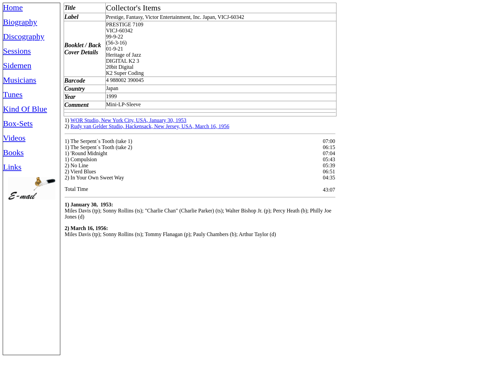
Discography (23, 36)
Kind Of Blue (25, 109)
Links (12, 167)
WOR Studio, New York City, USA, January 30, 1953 (128, 120)
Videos (14, 138)
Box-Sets (18, 123)
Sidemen (17, 65)
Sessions (17, 51)
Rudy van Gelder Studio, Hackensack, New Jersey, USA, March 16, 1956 (149, 126)
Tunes (13, 94)
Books (13, 152)
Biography (20, 22)
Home (13, 7)
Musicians (19, 80)
